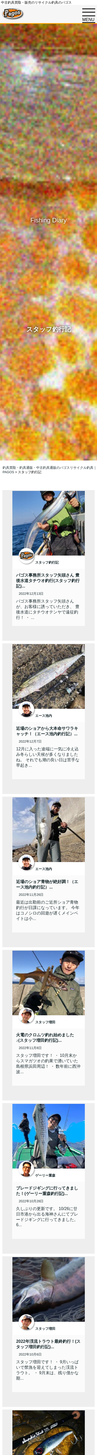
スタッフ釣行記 (47, 562)
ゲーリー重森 (45, 1175)
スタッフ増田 (45, 1022)
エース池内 (43, 716)
